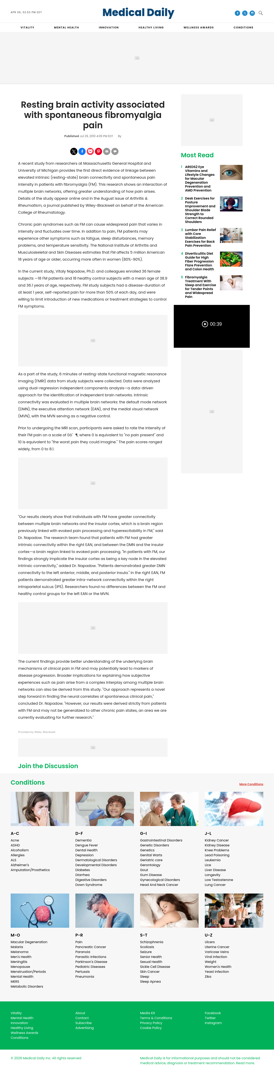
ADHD (15, 845)
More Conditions (251, 784)
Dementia (83, 840)
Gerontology (150, 865)
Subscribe (83, 1023)
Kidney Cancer (217, 840)
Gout (144, 870)
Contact (82, 1018)
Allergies (18, 855)
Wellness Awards (199, 27)
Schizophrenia (151, 942)
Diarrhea (82, 875)
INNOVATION (109, 27)
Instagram (213, 1023)
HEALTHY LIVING (151, 27)
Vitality (16, 1013)
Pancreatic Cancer (90, 947)
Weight (210, 961)
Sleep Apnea (150, 981)
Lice (208, 865)
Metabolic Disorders (27, 986)
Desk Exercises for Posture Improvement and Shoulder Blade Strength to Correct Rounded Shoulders (200, 210)
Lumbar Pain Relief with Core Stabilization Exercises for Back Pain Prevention (200, 238)
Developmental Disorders (96, 865)
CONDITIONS (243, 27)
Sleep (144, 976)
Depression (84, 855)
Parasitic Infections (90, 956)
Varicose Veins (217, 952)
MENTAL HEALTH (66, 27)
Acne (15, 840)
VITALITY (27, 27)
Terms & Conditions (156, 1018)
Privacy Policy (151, 1023)
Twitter (210, 1018)
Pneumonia (84, 976)
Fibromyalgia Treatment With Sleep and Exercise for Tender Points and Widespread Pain (200, 287)
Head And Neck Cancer (159, 884)
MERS (15, 981)
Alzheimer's (20, 865)
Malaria (17, 947)
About (80, 1013)
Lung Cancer (215, 884)
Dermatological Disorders (96, 860)
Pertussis (82, 971)
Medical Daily (138, 12)
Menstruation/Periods (28, 971)
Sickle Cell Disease (155, 966)
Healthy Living (22, 1028)
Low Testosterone (219, 879)
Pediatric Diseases (90, 966)
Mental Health (22, 976)
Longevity (212, 875)
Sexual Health (151, 961)
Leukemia (212, 860)
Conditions (28, 782)
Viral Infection (216, 956)
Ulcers (210, 942)
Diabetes (82, 870)
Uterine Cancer (217, 947)
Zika (208, 976)
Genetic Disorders (154, 845)
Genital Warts (151, 855)
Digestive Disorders (91, 879)
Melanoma (19, 952)
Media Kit (147, 1013)
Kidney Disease (217, 845)
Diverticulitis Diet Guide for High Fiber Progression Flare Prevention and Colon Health (199, 261)
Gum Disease (151, 875)
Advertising (84, 1028)
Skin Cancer (150, 971)
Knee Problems (217, 850)
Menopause (20, 966)
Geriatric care (151, 860)
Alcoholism (20, 850)
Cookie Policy (151, 1028)
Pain (78, 942)
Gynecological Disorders (160, 879)
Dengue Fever (86, 845)
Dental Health (86, 850)
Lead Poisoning (217, 855)
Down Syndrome (88, 884)
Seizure (146, 952)
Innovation (19, 1023)
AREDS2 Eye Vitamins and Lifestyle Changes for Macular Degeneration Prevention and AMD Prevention (200, 178)
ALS (13, 860)
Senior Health (151, 956)
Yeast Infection (217, 971)
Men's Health (21, 956)
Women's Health (218, 966)
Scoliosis (147, 947)
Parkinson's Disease (91, 961)
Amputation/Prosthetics (30, 870)
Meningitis (19, 961)
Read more (245, 1063)
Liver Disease (215, 870)
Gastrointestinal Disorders (161, 840)
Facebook (213, 1013)
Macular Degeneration (29, 942)
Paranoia (82, 952)
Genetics (147, 850)
